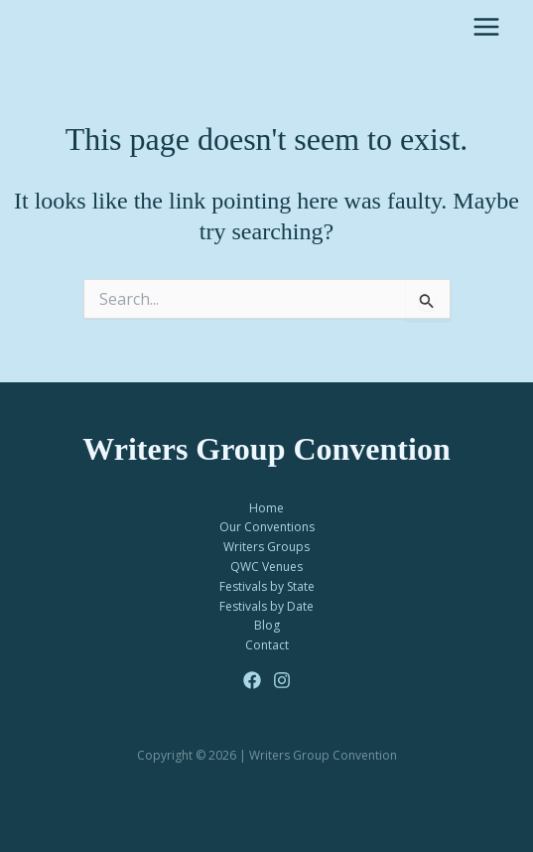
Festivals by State (267, 586)
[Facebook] (252, 680)
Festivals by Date (266, 606)
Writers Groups (266, 546)
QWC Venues (266, 566)
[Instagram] (282, 680)
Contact (267, 645)
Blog (267, 625)
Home (266, 507)
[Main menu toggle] (486, 27)
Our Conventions (267, 526)
